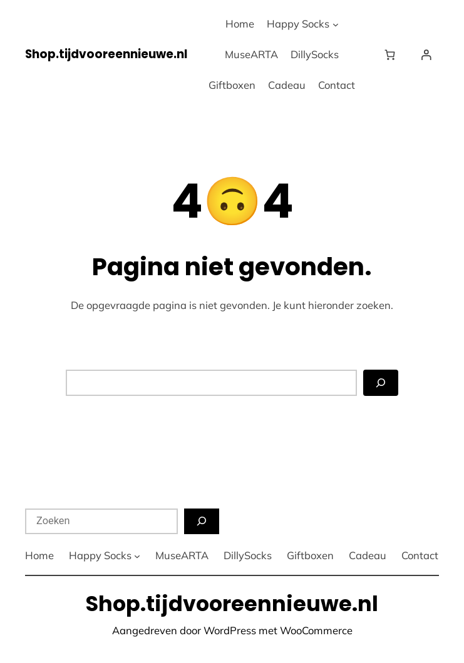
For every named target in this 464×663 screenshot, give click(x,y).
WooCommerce (316, 630)
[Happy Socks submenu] (336, 24)
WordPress (230, 630)
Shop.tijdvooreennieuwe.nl (106, 54)
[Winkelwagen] (392, 55)
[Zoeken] (380, 382)
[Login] (426, 55)
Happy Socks (298, 23)
